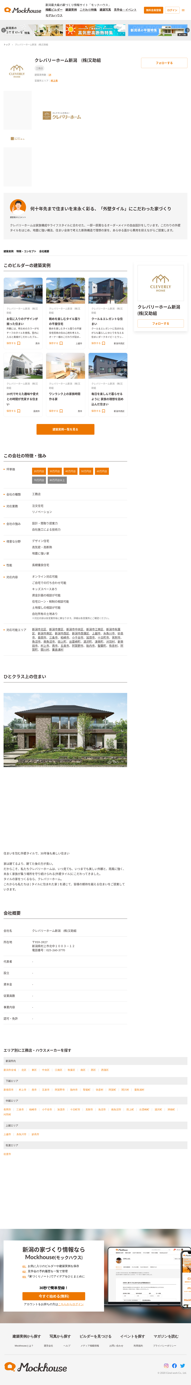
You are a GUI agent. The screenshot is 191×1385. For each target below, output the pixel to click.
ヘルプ (66, 1345)
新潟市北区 (39, 629)
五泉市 (65, 645)
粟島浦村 (57, 649)
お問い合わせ (116, 1345)
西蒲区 (105, 1069)
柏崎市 (65, 637)
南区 (83, 1069)
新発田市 (9, 1089)
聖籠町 (102, 645)
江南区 (58, 1069)
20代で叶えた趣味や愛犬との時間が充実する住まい (22, 399)
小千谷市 (77, 637)
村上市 (54, 80)
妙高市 (35, 1134)
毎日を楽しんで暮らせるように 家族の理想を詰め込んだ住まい (107, 399)
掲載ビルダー (54, 9)
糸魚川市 (109, 633)
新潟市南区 (45, 633)
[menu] (183, 10)
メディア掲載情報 (90, 1345)
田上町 (62, 641)
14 (49, 74)
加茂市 (90, 637)
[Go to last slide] (3, 30)
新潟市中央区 (74, 629)
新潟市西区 (119, 343)
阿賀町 (112, 1089)
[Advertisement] (95, 1197)
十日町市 (103, 637)
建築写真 (105, 9)
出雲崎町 (75, 641)
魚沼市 (36, 641)
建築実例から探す (26, 1336)
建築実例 (71, 9)
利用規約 (138, 1345)
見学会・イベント (125, 9)
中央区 (46, 1069)
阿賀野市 (77, 645)
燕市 (37, 343)
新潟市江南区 (94, 629)
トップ (7, 44)
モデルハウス (54, 15)
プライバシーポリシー (164, 1345)
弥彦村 (113, 645)
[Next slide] (187, 30)
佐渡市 (7, 1154)
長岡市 (36, 411)
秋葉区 (71, 1069)
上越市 (79, 343)
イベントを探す (132, 1336)
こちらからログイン (71, 1304)
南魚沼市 (49, 641)
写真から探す (60, 1336)
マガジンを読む (166, 1336)
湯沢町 (87, 641)
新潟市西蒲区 (80, 633)
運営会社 (48, 1345)
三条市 (53, 637)
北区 (23, 1069)
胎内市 (90, 645)
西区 (93, 1069)
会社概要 (44, 251)
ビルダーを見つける (95, 1336)
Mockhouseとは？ (24, 1345)
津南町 (99, 641)
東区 (34, 1069)
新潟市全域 (10, 1069)
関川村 (45, 649)
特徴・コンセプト (26, 251)
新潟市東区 (56, 629)
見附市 (116, 637)
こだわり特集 (88, 9)
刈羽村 (110, 641)
